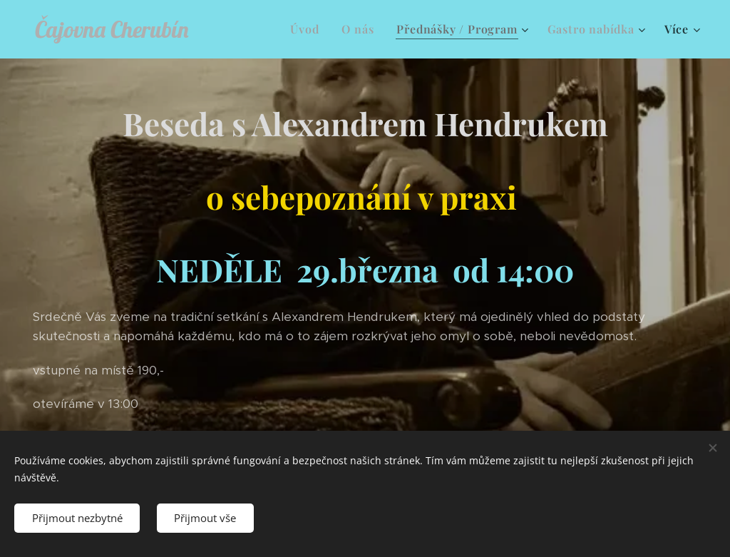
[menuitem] (308, 29)
